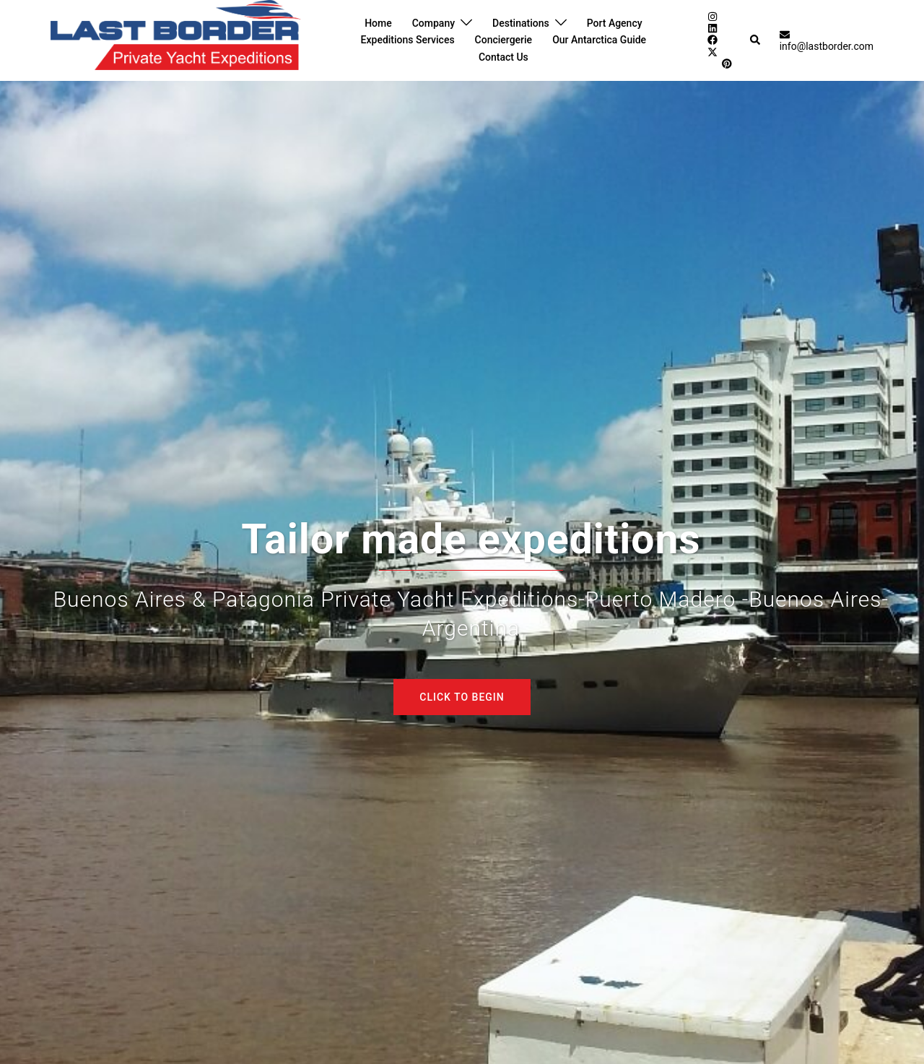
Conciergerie (504, 40)
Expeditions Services (408, 40)
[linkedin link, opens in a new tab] (712, 28)
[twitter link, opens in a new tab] (712, 51)
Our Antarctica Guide (599, 40)
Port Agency (614, 23)
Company (433, 23)
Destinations (520, 23)
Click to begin (461, 697)
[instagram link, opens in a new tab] (712, 16)
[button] (756, 40)
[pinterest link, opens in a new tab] (726, 63)
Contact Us (503, 57)
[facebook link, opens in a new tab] (712, 40)
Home (378, 23)
